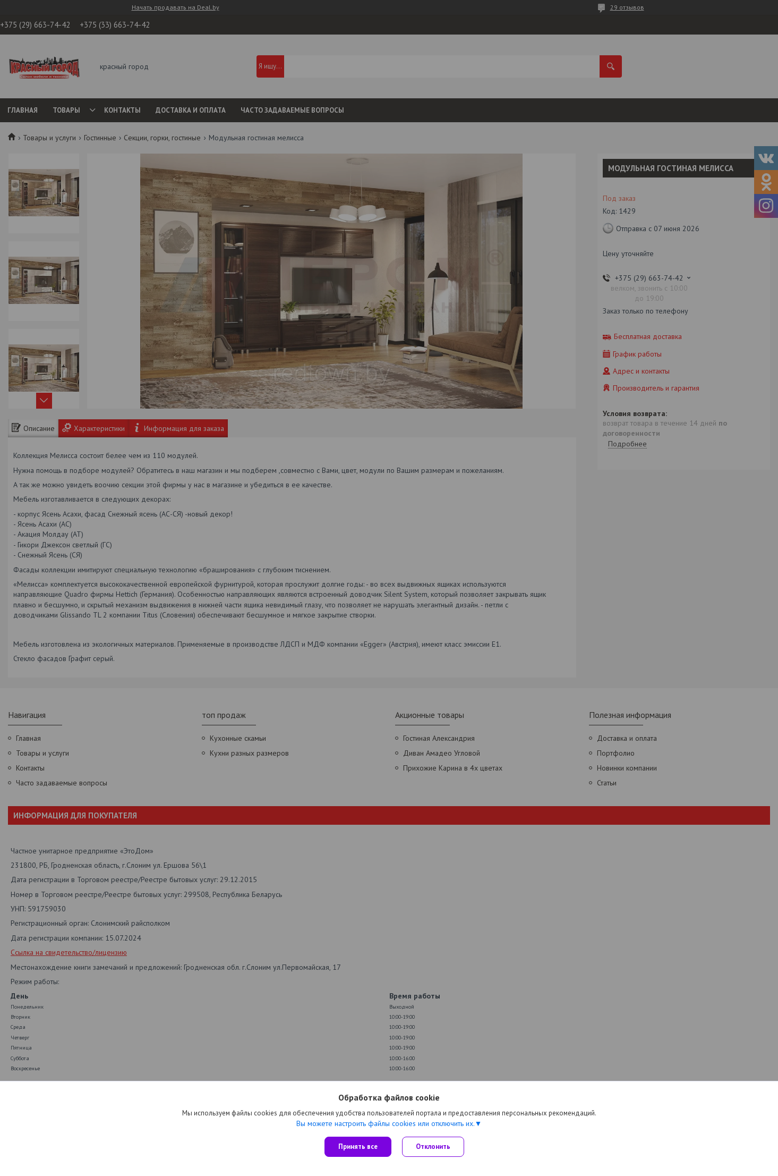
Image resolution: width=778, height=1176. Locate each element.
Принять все (358, 1146)
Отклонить (433, 1146)
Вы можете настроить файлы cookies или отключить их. (385, 1123)
